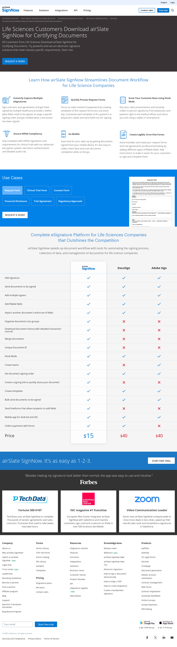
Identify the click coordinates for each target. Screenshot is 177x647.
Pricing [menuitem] (87, 10)
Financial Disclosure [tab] (16, 201)
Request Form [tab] (12, 190)
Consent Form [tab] (61, 190)
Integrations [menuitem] (61, 10)
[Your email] (17, 624)
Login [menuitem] (172, 2)
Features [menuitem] (28, 10)
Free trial (163, 10)
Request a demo (15, 61)
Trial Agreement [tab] (43, 201)
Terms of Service (51, 638)
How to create (115, 586)
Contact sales (147, 10)
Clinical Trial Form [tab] (37, 190)
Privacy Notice (34, 638)
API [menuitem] (75, 10)
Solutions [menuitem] (44, 10)
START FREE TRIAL (161, 460)
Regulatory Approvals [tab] (70, 201)
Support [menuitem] (164, 2)
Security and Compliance (13, 638)
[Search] (172, 10)
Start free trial (46, 624)
